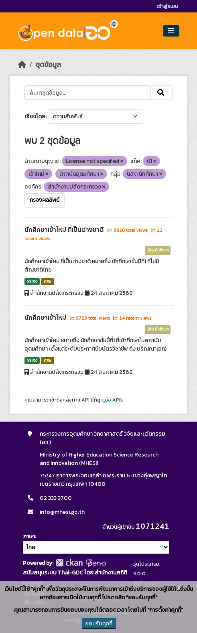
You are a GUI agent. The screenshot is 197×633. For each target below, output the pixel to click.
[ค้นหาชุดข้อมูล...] (87, 92)
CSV (47, 281)
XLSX (32, 281)
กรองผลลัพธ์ (44, 200)
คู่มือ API (111, 400)
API (85, 400)
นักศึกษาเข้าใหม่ (46, 317)
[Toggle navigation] (171, 31)
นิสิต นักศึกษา (157, 250)
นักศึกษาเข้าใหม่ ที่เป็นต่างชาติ (65, 230)
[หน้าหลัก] (22, 64)
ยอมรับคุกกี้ (98, 623)
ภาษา (29, 536)
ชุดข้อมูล (48, 64)
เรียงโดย (34, 116)
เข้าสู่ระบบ (167, 6)
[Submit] (161, 92)
